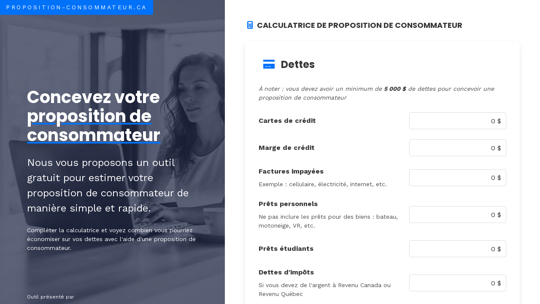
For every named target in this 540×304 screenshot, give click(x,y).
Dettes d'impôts (286, 272)
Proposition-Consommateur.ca (76, 7)
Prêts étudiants (286, 248)
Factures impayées (291, 171)
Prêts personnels (288, 204)
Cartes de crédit (287, 121)
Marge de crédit (287, 148)
